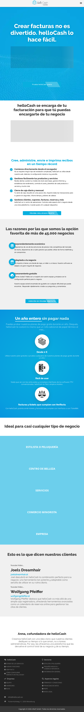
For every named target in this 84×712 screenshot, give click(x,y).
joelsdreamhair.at (19, 574)
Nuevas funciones (13, 667)
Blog (8, 689)
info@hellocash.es (15, 697)
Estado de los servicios (15, 664)
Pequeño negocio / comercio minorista (51, 668)
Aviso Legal (48, 692)
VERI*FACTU (10, 670)
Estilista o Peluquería (52, 664)
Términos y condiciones (53, 683)
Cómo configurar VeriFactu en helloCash (15, 674)
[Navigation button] (81, 3)
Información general (52, 672)
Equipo (8, 683)
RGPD (46, 689)
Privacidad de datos (51, 686)
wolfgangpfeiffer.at (20, 596)
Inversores (10, 686)
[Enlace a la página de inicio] (40, 5)
